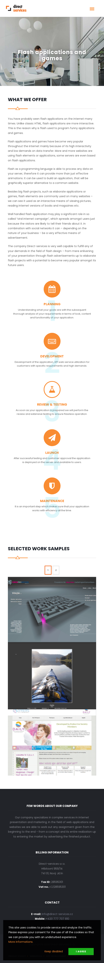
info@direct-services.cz (57, 914)
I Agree (81, 951)
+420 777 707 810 (57, 919)
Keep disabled (54, 951)
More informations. (20, 942)
